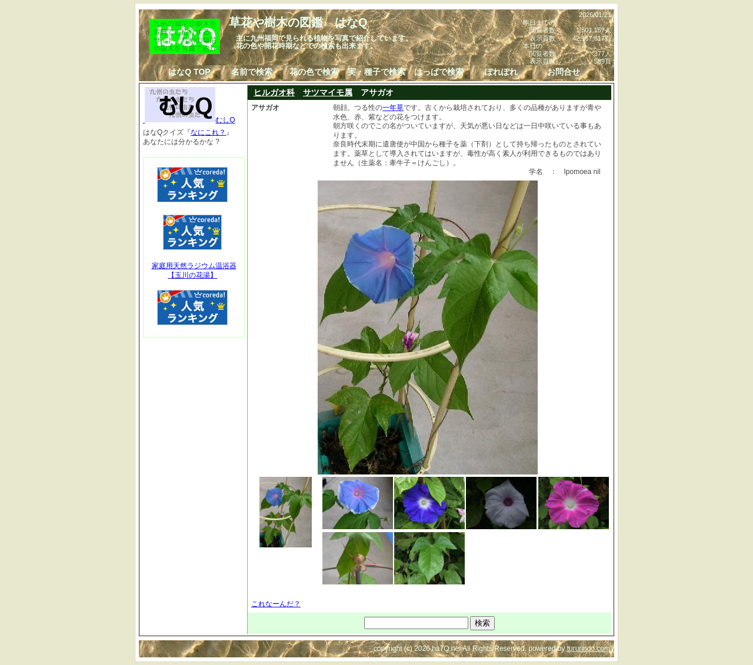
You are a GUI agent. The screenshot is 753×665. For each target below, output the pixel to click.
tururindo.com (588, 648)
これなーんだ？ (276, 604)
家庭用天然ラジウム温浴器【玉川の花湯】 (194, 270)
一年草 (393, 107)
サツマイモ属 (327, 92)
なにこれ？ (208, 132)
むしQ (189, 120)
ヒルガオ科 (274, 92)
